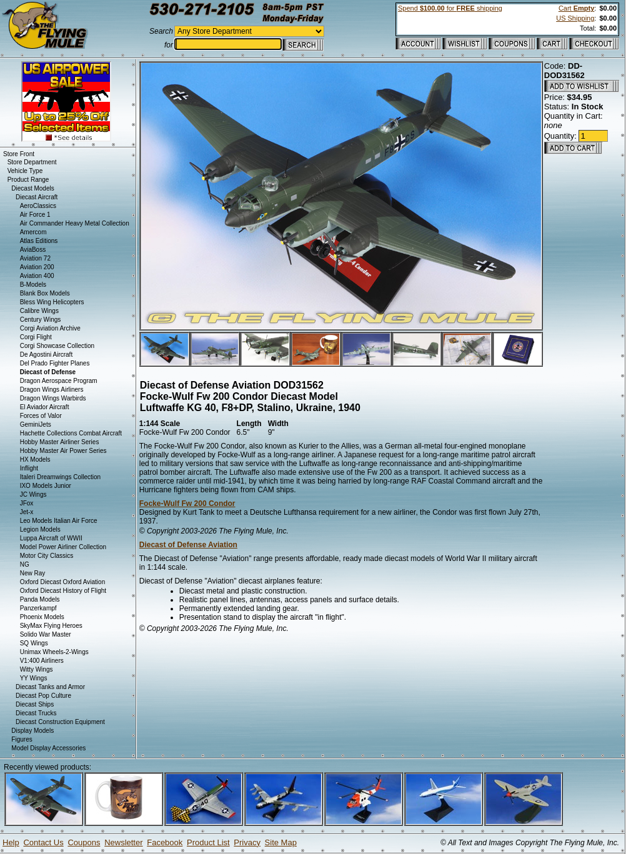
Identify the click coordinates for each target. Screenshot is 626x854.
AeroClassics (38, 205)
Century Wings (40, 319)
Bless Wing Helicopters (52, 302)
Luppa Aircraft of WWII (51, 538)
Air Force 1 (35, 214)
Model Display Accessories (48, 748)
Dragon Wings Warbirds (53, 398)
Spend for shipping (450, 8)
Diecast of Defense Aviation (188, 544)
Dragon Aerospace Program (58, 380)
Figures (21, 739)
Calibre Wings (39, 310)
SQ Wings (34, 643)
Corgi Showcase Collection (57, 345)
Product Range (28, 179)
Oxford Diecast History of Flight (63, 590)
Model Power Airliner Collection (63, 547)
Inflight (29, 468)
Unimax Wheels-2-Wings (54, 651)
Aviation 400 (37, 275)
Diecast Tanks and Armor (50, 686)
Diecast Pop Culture (43, 695)
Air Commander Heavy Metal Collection (74, 223)
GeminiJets (35, 424)
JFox (27, 503)
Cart (576, 8)
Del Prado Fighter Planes (55, 363)
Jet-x (27, 512)
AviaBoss (33, 249)
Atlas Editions (39, 240)
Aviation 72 (35, 258)
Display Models (32, 730)
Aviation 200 (37, 267)
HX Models (35, 459)
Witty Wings (36, 669)
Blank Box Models (45, 293)
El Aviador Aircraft (44, 407)
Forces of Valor (41, 415)
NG (24, 564)
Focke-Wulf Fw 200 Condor (187, 503)
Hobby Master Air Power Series (63, 450)
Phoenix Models (42, 616)
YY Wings (33, 678)
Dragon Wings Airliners (52, 389)
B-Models (33, 284)
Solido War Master (45, 634)
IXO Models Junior (45, 485)
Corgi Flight (36, 337)
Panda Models (40, 599)
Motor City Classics (47, 555)
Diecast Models (32, 188)
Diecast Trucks (36, 713)
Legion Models (40, 529)
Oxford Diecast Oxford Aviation (63, 581)
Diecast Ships (35, 704)
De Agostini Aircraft (46, 354)
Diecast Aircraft (36, 197)
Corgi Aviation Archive (50, 328)
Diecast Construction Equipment (60, 721)
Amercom (33, 232)
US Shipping (575, 18)
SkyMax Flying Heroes (51, 625)
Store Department (32, 162)
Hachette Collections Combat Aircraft (71, 433)
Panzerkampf (38, 608)
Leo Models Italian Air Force (58, 520)
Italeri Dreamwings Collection (60, 477)
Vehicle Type (25, 170)
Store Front (18, 154)
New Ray (33, 573)
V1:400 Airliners (42, 660)
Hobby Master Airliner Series (59, 442)
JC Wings (33, 494)
